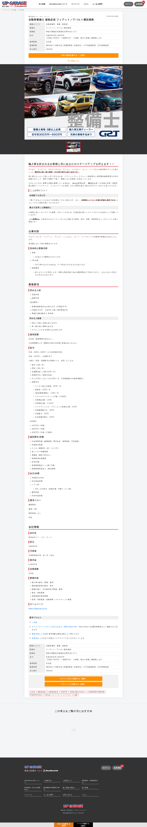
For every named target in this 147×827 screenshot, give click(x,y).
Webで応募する (63, 824)
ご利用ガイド (67, 780)
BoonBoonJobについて (58, 4)
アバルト (68, 695)
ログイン (128, 4)
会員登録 (140, 3)
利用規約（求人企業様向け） (32, 788)
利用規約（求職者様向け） (90, 781)
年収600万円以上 (36, 695)
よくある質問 (97, 4)
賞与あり (48, 695)
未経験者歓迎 (53, 692)
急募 (76, 695)
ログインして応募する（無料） (73, 684)
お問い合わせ (67, 795)
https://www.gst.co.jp (38, 608)
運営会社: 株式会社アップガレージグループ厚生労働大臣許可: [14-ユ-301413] (73, 810)
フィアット (58, 695)
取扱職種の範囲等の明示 (52, 788)
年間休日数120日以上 (78, 692)
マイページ (75, 4)
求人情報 (85, 787)
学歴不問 (64, 692)
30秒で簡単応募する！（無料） (73, 55)
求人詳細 (21, 9)
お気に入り (75, 61)
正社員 (32, 692)
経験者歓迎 (42, 692)
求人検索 (42, 4)
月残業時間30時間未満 (96, 692)
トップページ (5, 9)
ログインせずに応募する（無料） (73, 679)
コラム (86, 4)
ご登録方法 (48, 780)
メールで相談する (83, 825)
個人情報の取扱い (69, 787)
